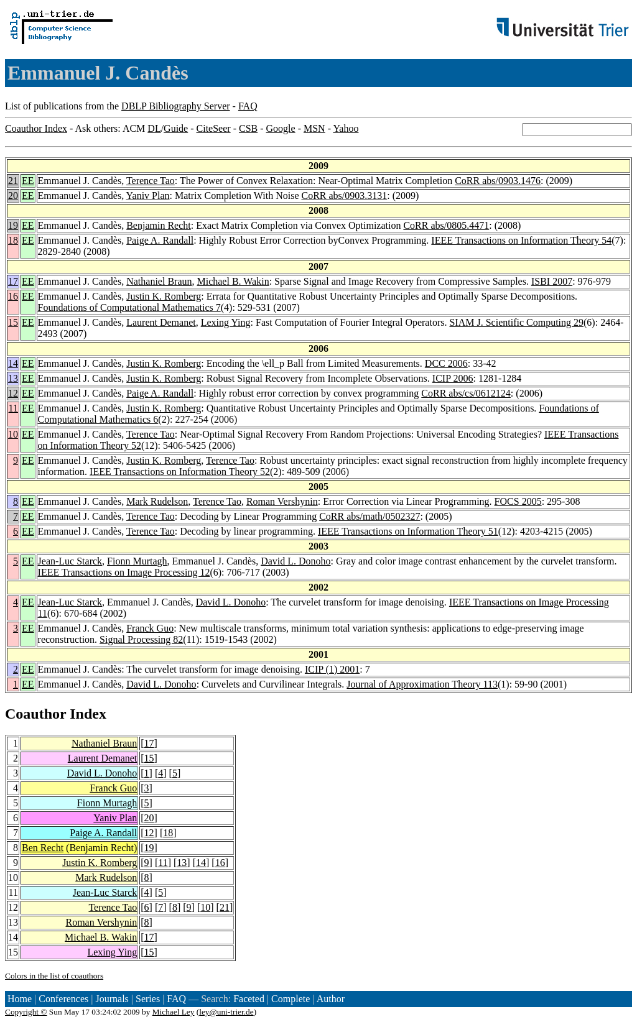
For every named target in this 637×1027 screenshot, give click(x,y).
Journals (111, 998)
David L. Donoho (295, 561)
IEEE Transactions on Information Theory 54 (521, 240)
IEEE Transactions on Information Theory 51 (408, 531)
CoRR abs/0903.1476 (498, 180)
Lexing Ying (226, 322)
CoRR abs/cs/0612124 (466, 393)
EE (28, 180)
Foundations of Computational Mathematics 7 (129, 307)
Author (331, 998)
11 (13, 408)
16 (13, 296)
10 (13, 434)
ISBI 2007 (551, 281)
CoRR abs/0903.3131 (344, 195)
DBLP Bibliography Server (175, 106)
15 (13, 322)
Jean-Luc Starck (70, 561)
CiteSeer (214, 128)
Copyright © (26, 1011)
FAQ (248, 106)
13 (13, 378)
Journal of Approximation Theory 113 (422, 684)
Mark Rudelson (157, 501)
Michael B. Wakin (233, 281)
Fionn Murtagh (137, 561)
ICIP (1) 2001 (332, 669)
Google (280, 128)
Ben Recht (42, 847)
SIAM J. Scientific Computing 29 (516, 322)
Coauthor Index (36, 128)
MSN (314, 128)
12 (13, 393)
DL (153, 128)
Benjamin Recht (158, 225)
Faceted (248, 998)
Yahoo (345, 128)
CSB (248, 128)
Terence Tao (150, 180)
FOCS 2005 (518, 501)
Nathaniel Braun (159, 281)
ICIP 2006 (452, 378)
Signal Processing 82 (141, 639)
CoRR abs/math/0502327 (369, 516)
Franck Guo (150, 628)
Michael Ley (173, 1011)
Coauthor (35, 714)
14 (13, 363)
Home (19, 998)
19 (13, 225)
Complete (290, 998)
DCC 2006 (446, 363)
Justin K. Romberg (163, 296)
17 (13, 281)
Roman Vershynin (282, 501)
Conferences (63, 998)
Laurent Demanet (161, 322)
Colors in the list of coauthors (54, 975)
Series (148, 998)
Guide (176, 128)
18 (13, 240)
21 (13, 180)
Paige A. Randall (159, 240)
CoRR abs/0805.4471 (446, 225)
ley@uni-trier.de (226, 1011)
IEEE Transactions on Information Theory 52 (180, 471)
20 (13, 195)
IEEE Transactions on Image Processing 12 (124, 572)
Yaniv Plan (148, 195)
